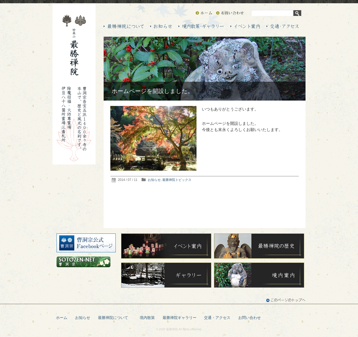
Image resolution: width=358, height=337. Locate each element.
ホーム (61, 317)
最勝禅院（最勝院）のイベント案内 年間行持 (245, 26)
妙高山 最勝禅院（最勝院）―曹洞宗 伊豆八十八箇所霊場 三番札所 (74, 45)
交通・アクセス (217, 317)
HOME (204, 13)
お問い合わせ (230, 13)
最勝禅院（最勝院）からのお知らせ (161, 26)
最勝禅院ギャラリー (179, 317)
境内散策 (147, 317)
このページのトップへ (286, 300)
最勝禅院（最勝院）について (124, 26)
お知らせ (154, 180)
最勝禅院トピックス (176, 180)
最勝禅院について (115, 317)
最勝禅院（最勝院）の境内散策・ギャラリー (201, 26)
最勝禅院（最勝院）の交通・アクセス (282, 26)
